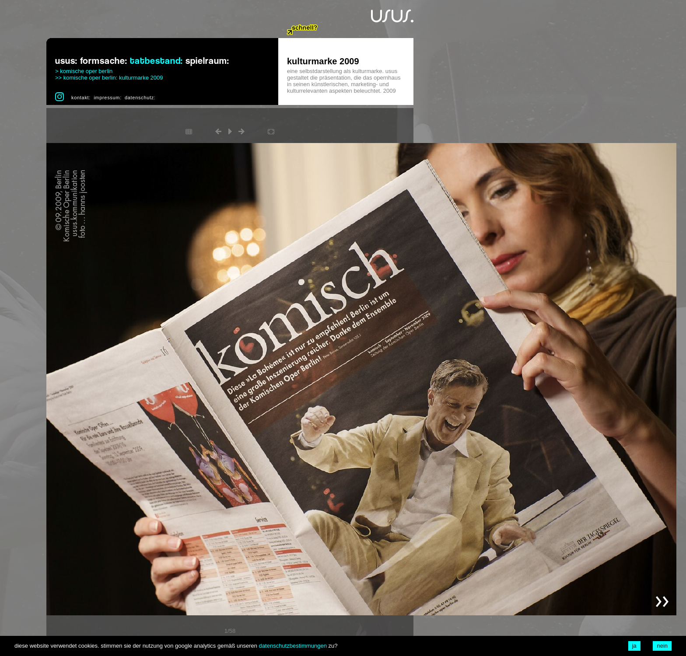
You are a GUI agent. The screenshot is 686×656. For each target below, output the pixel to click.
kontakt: (81, 97)
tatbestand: (156, 61)
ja (634, 645)
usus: (66, 61)
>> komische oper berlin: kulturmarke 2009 (109, 77)
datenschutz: (140, 97)
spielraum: (207, 61)
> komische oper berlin (83, 71)
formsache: (103, 61)
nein (662, 645)
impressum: (108, 97)
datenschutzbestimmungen (293, 645)
